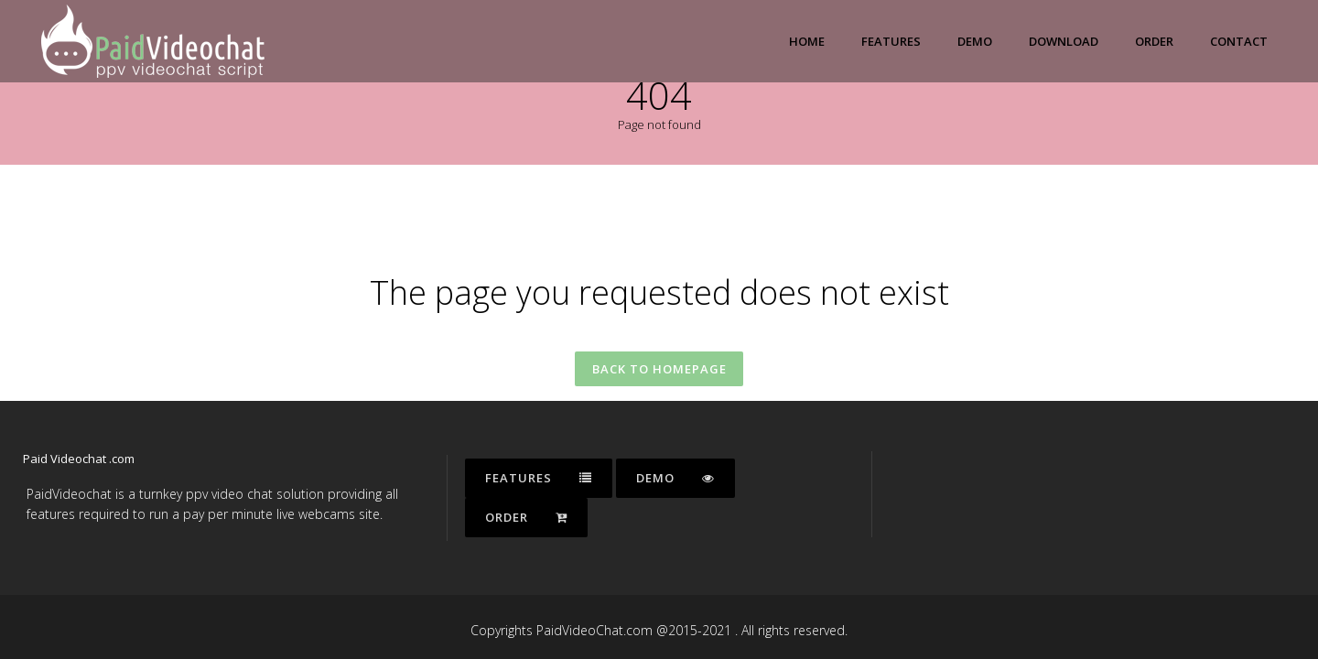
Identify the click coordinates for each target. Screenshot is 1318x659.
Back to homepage (659, 370)
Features (538, 478)
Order (526, 517)
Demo (675, 478)
